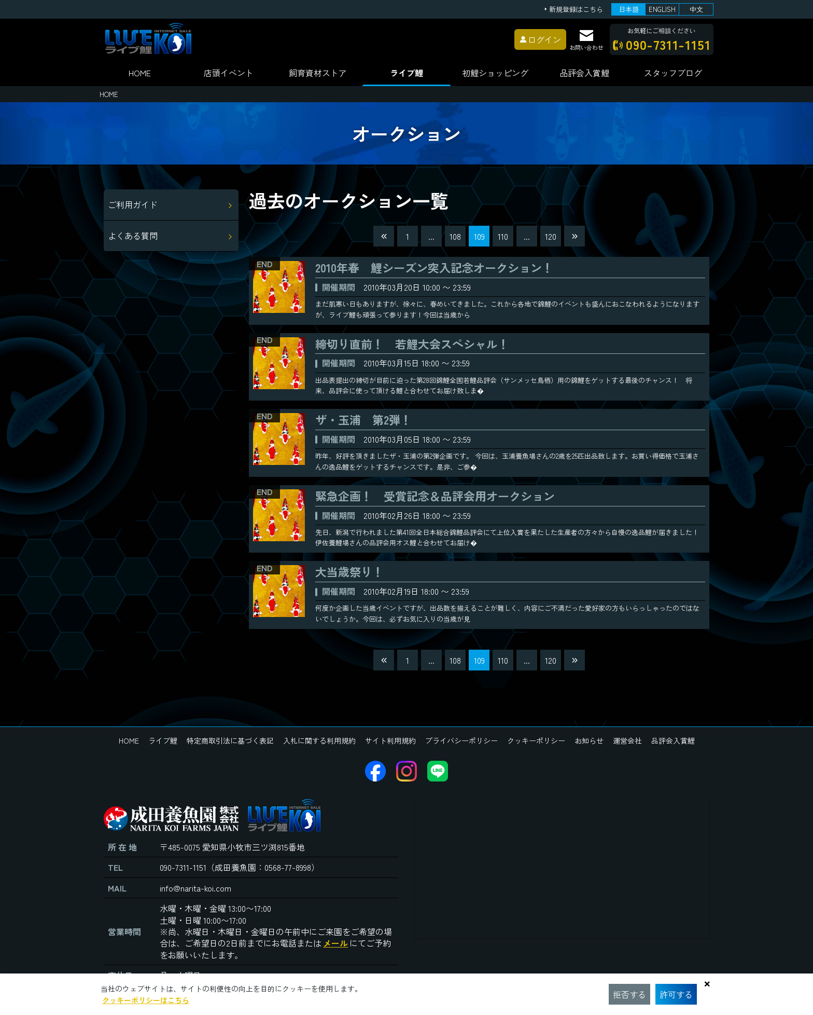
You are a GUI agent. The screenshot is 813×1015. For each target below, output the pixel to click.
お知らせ (589, 740)
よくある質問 (133, 235)
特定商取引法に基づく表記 (230, 740)
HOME (140, 72)
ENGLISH (662, 9)
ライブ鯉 (406, 72)
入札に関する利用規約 (319, 740)
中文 (696, 9)
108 (455, 236)
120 (550, 236)
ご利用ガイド (133, 204)
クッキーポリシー (536, 740)
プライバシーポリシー (461, 740)
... (431, 236)
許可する (676, 994)
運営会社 (627, 740)
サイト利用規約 (390, 740)
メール (335, 943)
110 (503, 236)
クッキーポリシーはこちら (145, 1000)
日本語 (629, 9)
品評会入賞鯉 (673, 740)
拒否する (629, 994)
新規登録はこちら (576, 9)
